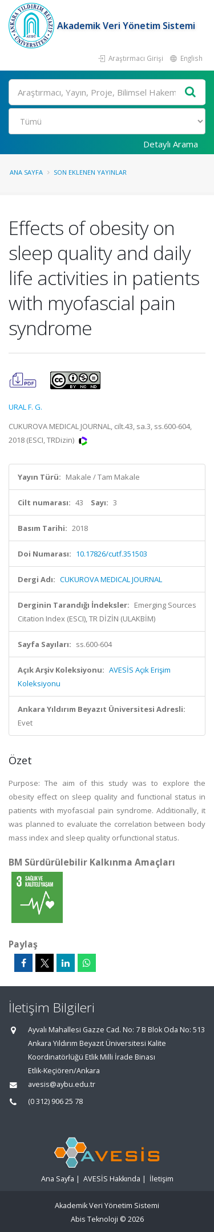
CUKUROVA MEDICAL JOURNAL (111, 579)
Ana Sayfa (26, 172)
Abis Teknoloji (94, 1219)
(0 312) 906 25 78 (55, 1101)
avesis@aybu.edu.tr (61, 1084)
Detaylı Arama (170, 144)
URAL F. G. (25, 407)
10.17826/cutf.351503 (111, 554)
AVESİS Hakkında (111, 1179)
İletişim (161, 1179)
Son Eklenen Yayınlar (90, 172)
